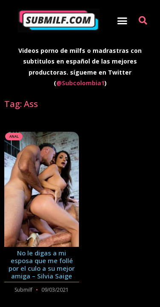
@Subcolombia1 (80, 83)
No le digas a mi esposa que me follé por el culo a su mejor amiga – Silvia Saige (42, 264)
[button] (122, 20)
